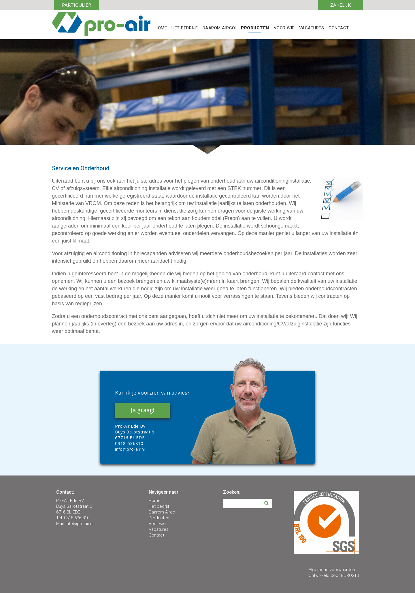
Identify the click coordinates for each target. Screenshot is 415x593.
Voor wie (157, 523)
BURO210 (350, 575)
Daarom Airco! (220, 28)
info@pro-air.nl (130, 449)
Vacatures (311, 28)
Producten (255, 28)
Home (161, 28)
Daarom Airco (162, 512)
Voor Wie (284, 28)
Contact (339, 28)
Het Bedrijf (184, 28)
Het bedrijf (159, 506)
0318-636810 (129, 443)
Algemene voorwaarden (332, 569)
